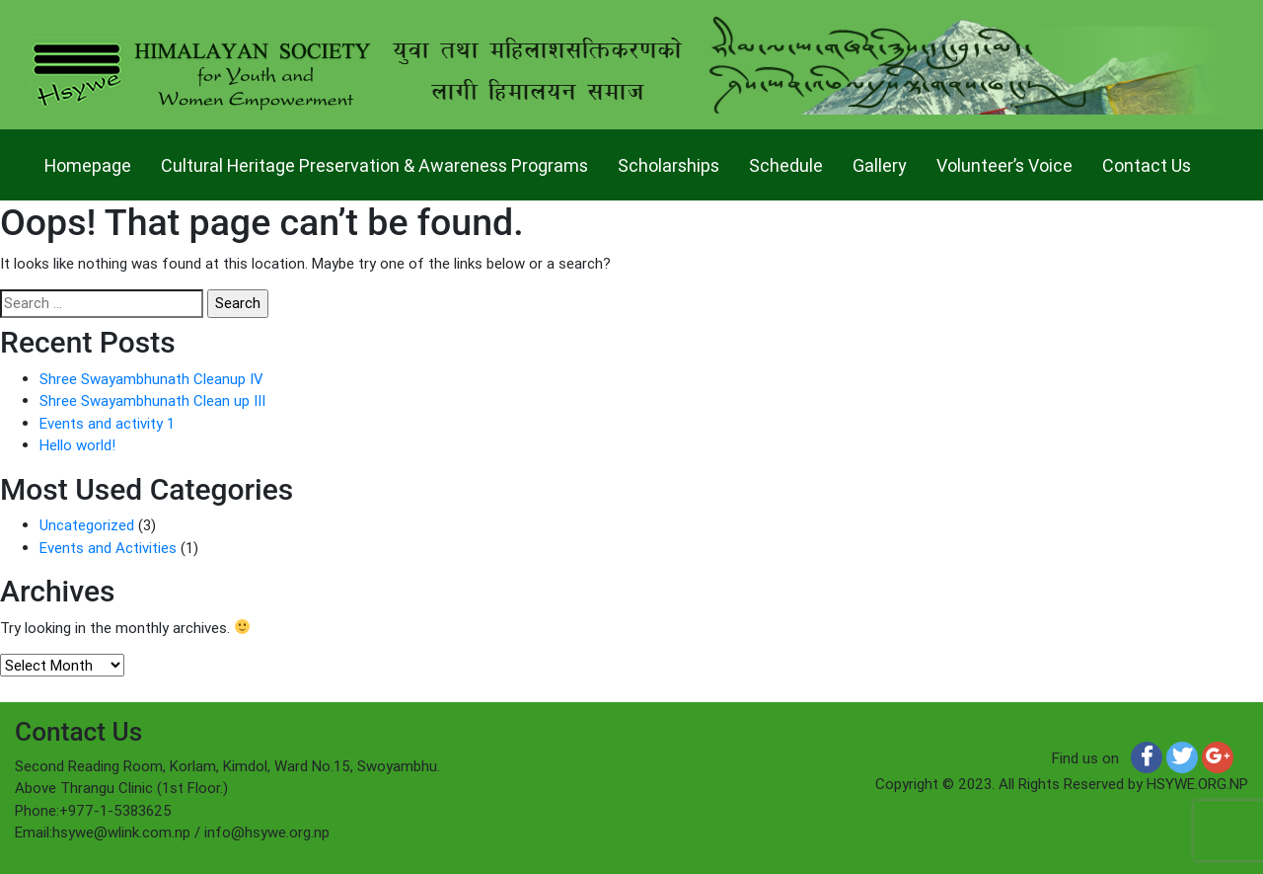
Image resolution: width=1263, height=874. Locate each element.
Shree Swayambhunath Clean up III (152, 400)
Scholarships (668, 165)
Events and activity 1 (107, 423)
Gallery (880, 165)
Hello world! (77, 445)
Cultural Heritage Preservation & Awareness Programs (374, 165)
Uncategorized (86, 525)
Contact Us (1146, 165)
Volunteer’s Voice (1004, 165)
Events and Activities (108, 547)
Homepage (87, 165)
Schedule (786, 165)
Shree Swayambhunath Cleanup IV (151, 378)
